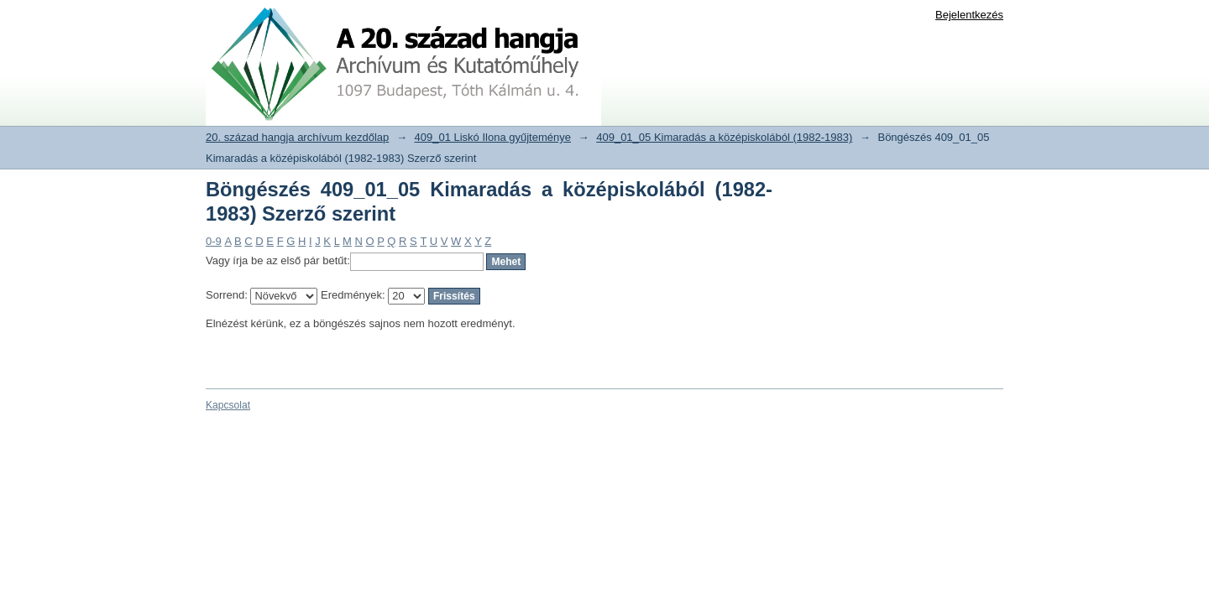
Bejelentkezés (969, 14)
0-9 (214, 241)
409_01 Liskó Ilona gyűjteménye (493, 137)
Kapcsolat (228, 405)
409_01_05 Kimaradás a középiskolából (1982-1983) (724, 137)
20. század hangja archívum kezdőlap (297, 137)
